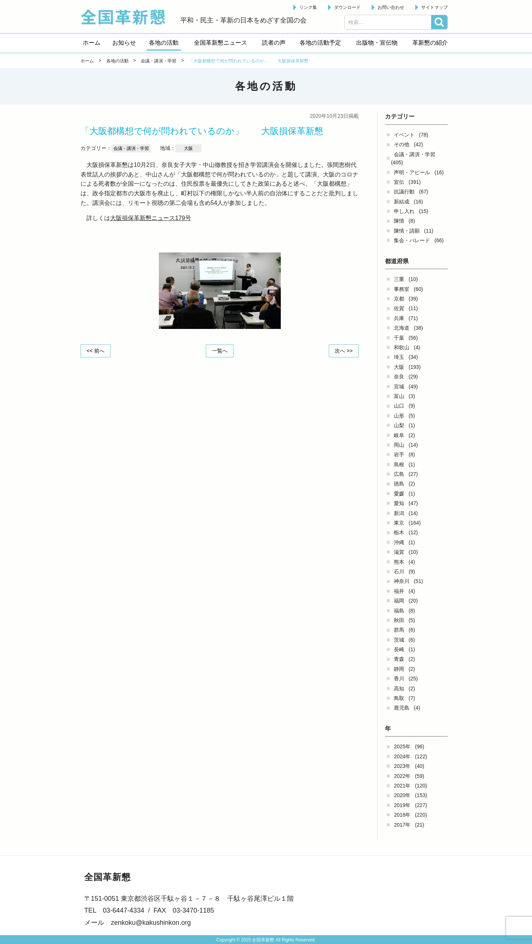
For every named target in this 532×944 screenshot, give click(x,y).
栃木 (399, 532)
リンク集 (308, 7)
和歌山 (401, 347)
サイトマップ (434, 7)
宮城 (399, 386)
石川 (399, 571)
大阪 (399, 367)
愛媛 (399, 494)
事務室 (401, 289)
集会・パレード (412, 240)
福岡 (399, 601)
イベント (404, 135)
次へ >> (343, 351)
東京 (399, 523)
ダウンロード (347, 7)
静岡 (399, 669)
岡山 (399, 445)
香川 (399, 679)
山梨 (399, 425)
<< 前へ (96, 351)
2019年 (402, 805)
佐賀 (399, 308)
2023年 (402, 766)
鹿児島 (401, 708)
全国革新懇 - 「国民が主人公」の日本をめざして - (127, 17)
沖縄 (399, 542)
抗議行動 (404, 192)
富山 (399, 396)
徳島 (399, 484)
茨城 (399, 640)
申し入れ (404, 211)
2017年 (402, 825)
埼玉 (399, 357)
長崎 (399, 649)
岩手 (399, 454)
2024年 (402, 756)
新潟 (399, 513)
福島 (399, 611)
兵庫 (399, 318)
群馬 (399, 630)
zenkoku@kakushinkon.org (151, 922)
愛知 (399, 503)
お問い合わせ (391, 7)
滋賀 (399, 552)
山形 (399, 416)
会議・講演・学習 (414, 154)
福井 (399, 591)
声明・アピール (412, 172)
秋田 (399, 620)
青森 (399, 659)
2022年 (402, 776)
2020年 (402, 795)
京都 (399, 299)
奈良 (399, 377)
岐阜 (399, 435)
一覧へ (220, 351)
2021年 (402, 786)
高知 (399, 688)
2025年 (402, 746)
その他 (401, 144)
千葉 (399, 338)
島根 (399, 464)
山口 (399, 406)
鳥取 (399, 698)
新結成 (401, 202)
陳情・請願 (407, 231)
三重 (399, 279)
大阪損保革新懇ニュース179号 (150, 218)
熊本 (399, 562)
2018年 (402, 815)
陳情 (399, 221)
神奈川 (401, 581)
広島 (399, 474)
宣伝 (399, 182)
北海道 (401, 328)
